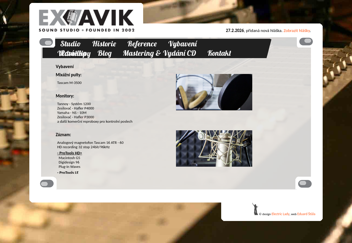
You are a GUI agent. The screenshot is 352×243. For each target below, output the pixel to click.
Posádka (73, 53)
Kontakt (219, 53)
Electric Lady (281, 214)
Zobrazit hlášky (297, 30)
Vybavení (182, 43)
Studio (70, 43)
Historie (104, 43)
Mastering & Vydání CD (159, 53)
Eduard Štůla (306, 214)
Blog (104, 53)
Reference (142, 43)
